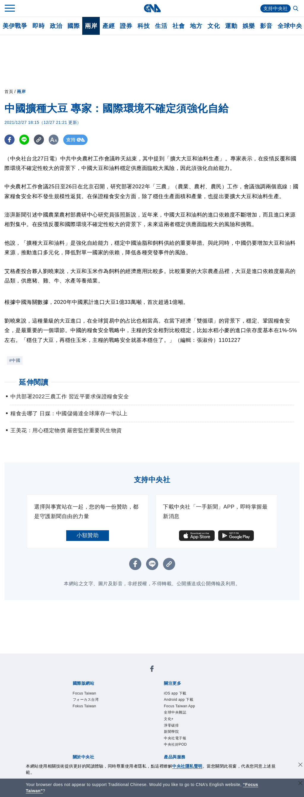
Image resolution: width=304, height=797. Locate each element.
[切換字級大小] (55, 140)
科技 (143, 26)
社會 (178, 26)
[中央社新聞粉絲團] (152, 669)
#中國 (14, 360)
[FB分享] (9, 140)
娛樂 (249, 26)
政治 (56, 26)
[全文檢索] (296, 9)
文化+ (169, 719)
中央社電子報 (175, 738)
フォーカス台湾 (86, 699)
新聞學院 (171, 732)
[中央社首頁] (152, 8)
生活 (161, 26)
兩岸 (91, 26)
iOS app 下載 (175, 693)
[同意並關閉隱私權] (300, 765)
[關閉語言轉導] (300, 784)
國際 (73, 26)
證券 (126, 26)
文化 (214, 26)
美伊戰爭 (15, 26)
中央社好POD (175, 744)
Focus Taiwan (84, 693)
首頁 (8, 91)
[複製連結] (40, 140)
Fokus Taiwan (84, 706)
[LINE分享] (25, 140)
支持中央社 (275, 8)
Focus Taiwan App (179, 706)
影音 (266, 26)
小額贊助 (88, 535)
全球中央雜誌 (175, 712)
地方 (196, 26)
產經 (108, 26)
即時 (38, 26)
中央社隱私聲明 (187, 766)
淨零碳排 (171, 725)
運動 (231, 26)
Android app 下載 (178, 699)
